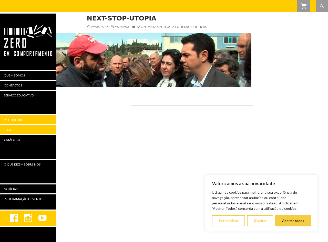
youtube (42, 218)
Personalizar (228, 220)
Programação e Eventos (24, 199)
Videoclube (13, 120)
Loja (7, 130)
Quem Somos (14, 75)
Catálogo (12, 140)
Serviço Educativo (19, 95)
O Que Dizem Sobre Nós (22, 164)
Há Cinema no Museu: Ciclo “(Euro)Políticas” (172, 27)
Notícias (10, 189)
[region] (261, 203)
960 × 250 (122, 27)
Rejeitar (260, 220)
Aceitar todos (293, 220)
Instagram (28, 218)
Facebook (14, 218)
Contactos (13, 85)
